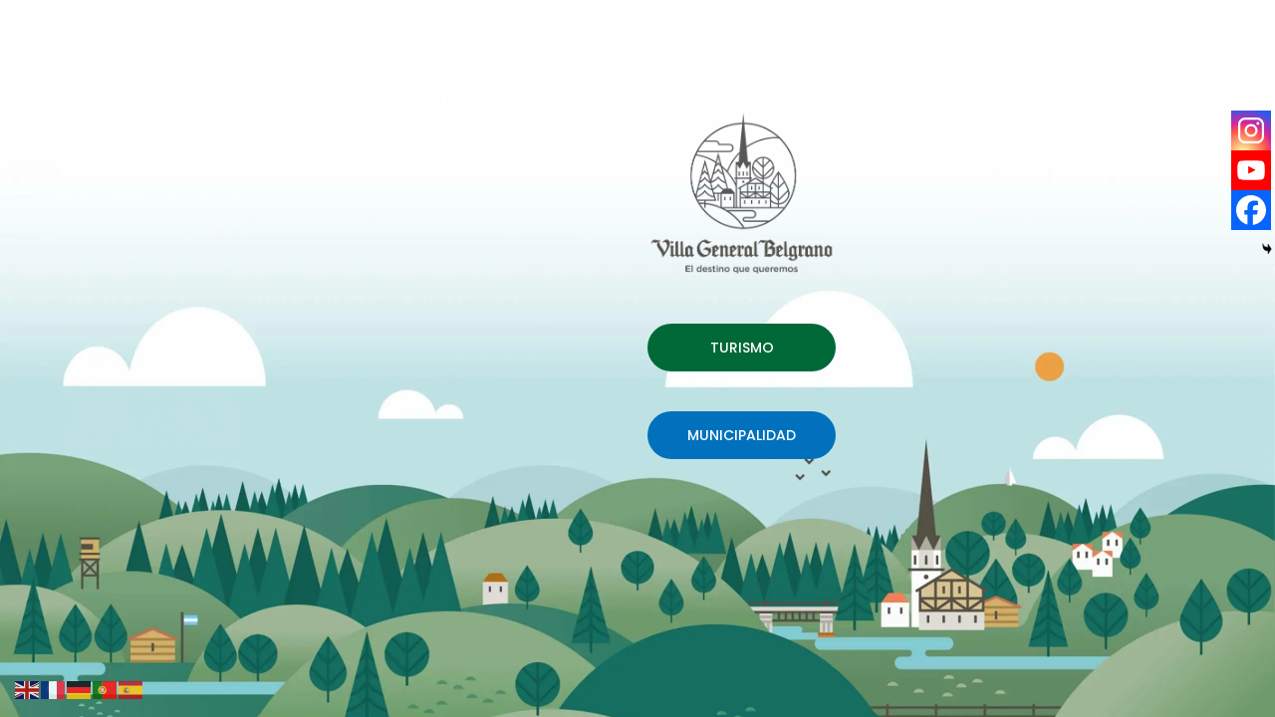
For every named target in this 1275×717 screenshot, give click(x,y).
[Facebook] (1251, 210)
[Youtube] (1251, 170)
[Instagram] (1251, 130)
